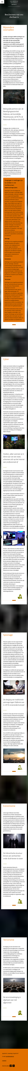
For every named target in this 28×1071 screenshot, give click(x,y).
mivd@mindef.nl (10, 1056)
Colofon (4, 1060)
